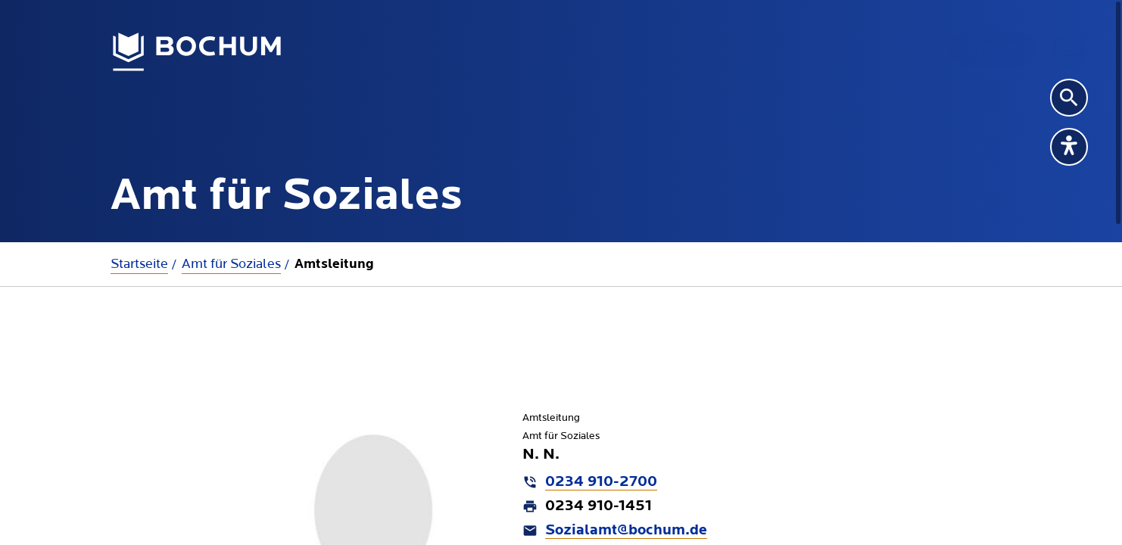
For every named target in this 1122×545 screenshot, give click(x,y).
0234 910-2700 (601, 482)
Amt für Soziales (231, 263)
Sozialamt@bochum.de (626, 530)
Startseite (139, 263)
